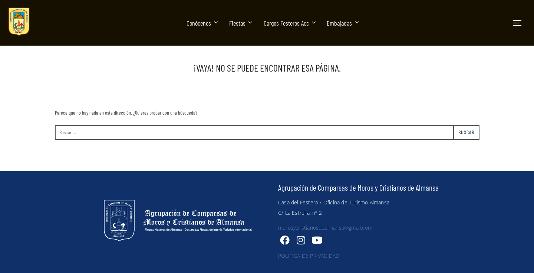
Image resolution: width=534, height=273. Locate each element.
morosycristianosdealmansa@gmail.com (325, 227)
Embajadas (343, 23)
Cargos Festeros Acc (290, 23)
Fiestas (241, 23)
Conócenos (203, 23)
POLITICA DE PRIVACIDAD (308, 255)
